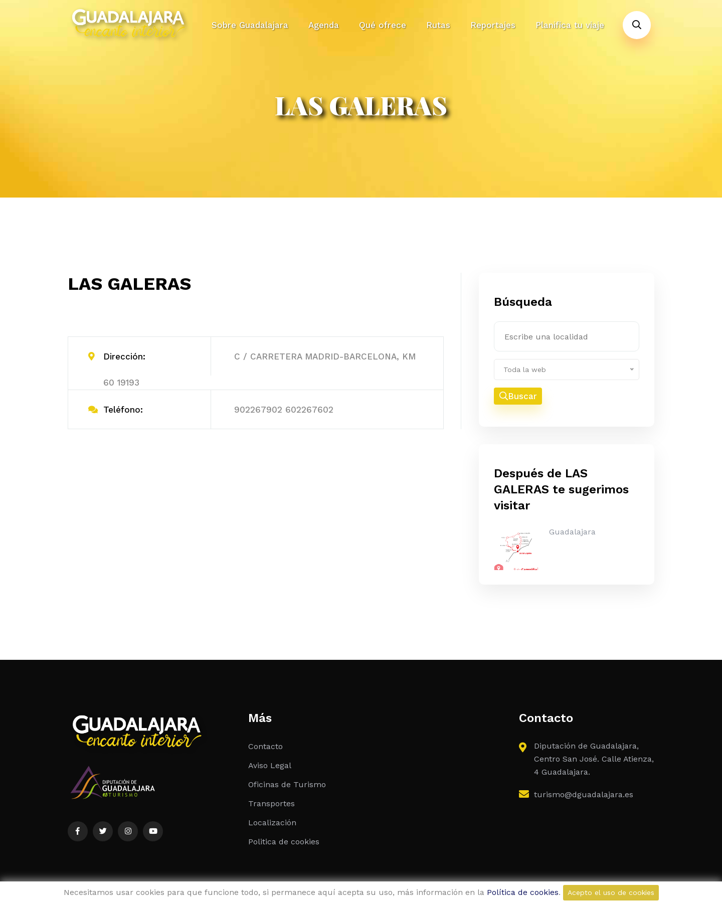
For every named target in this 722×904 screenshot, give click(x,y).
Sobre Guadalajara (250, 25)
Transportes (271, 803)
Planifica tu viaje (569, 25)
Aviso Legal (269, 765)
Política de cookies (523, 892)
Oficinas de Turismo (287, 784)
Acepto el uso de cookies (611, 892)
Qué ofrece (382, 25)
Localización (272, 822)
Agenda (323, 25)
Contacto (265, 746)
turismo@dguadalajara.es (583, 794)
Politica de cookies (283, 841)
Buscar (518, 396)
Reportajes (492, 25)
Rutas (438, 25)
